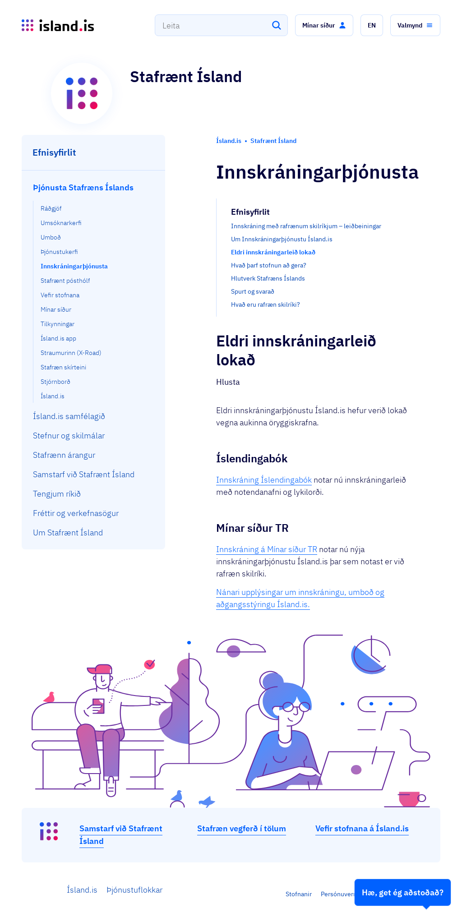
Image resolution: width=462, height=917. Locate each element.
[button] (324, 25)
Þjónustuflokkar (134, 890)
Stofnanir (299, 894)
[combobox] (221, 25)
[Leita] (276, 25)
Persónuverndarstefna (352, 894)
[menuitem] (93, 290)
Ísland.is (82, 890)
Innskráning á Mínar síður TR (266, 549)
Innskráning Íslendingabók (264, 480)
